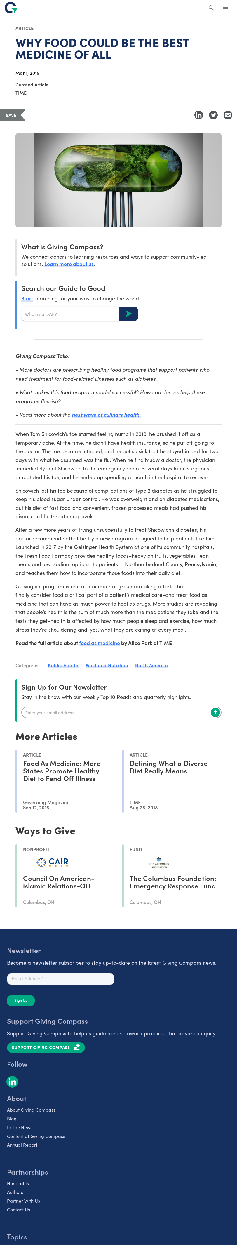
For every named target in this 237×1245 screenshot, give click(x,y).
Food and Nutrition (107, 665)
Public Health (63, 665)
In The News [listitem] (19, 1127)
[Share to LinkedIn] (198, 115)
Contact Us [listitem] (18, 1209)
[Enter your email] (121, 712)
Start (27, 298)
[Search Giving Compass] (211, 8)
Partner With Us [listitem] (23, 1201)
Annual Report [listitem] (22, 1145)
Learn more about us (68, 263)
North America (151, 665)
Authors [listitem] (15, 1192)
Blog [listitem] (12, 1118)
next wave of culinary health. (106, 414)
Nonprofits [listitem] (18, 1183)
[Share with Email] (228, 115)
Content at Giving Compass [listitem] (36, 1136)
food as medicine (99, 642)
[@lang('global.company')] (11, 7)
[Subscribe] (215, 712)
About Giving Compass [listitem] (31, 1110)
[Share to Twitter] (213, 115)
